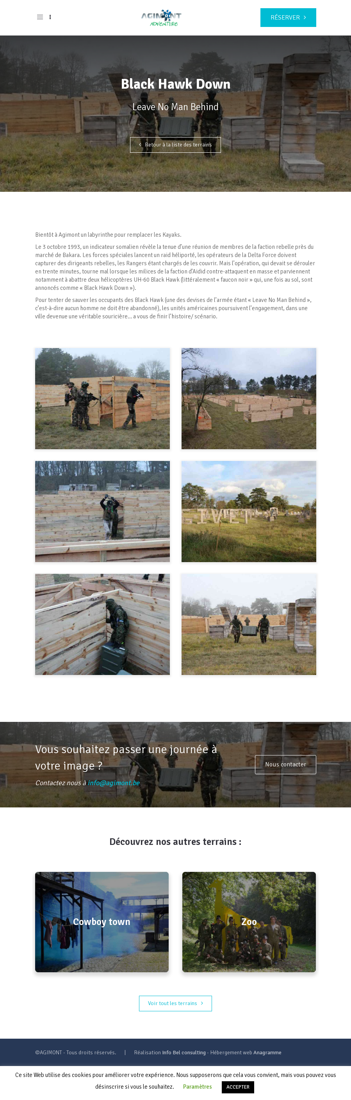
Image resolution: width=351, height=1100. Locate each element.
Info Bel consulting (184, 1052)
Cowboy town (101, 922)
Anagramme (267, 1052)
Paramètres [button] (197, 1086)
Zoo (249, 922)
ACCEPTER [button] (237, 1087)
